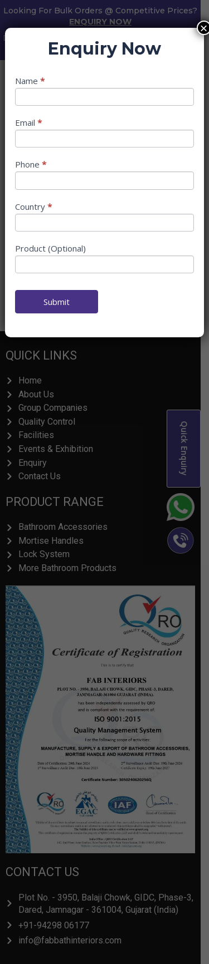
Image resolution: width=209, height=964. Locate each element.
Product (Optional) (50, 248)
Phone (30, 164)
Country (33, 206)
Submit (56, 301)
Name (30, 80)
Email (28, 122)
